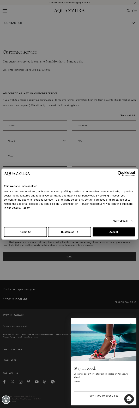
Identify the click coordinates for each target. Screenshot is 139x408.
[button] (131, 336)
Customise (69, 231)
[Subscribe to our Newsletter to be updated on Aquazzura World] (104, 394)
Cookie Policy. (21, 207)
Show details (121, 221)
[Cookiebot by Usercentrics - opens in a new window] (120, 173)
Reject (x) (25, 231)
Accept (113, 231)
